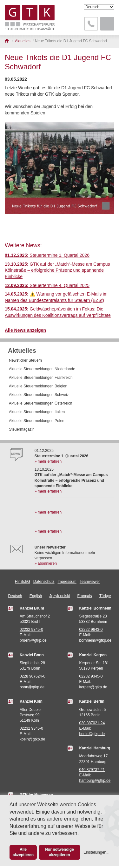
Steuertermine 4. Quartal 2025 (47, 285)
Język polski (60, 596)
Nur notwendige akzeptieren (59, 852)
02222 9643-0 (90, 629)
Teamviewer (90, 581)
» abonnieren (46, 563)
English (36, 596)
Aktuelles (22, 350)
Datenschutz (44, 581)
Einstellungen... (96, 852)
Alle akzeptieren (23, 852)
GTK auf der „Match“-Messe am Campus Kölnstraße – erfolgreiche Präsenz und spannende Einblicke (57, 270)
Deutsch (15, 596)
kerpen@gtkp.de (93, 687)
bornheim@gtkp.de (95, 640)
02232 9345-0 (31, 629)
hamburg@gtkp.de (94, 780)
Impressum (67, 581)
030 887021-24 (92, 723)
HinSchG (22, 581)
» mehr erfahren (48, 461)
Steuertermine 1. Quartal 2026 (47, 255)
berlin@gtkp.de (92, 734)
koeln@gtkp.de (32, 739)
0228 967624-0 (32, 676)
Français (84, 596)
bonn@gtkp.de (32, 687)
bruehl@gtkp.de (33, 640)
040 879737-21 (92, 769)
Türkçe (105, 596)
